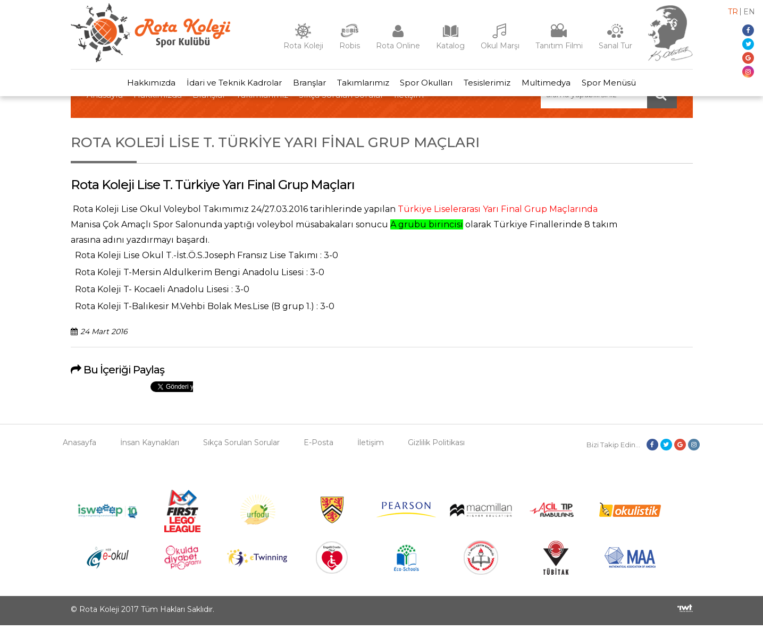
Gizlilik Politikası (436, 447)
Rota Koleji (303, 45)
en (749, 11)
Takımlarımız (361, 85)
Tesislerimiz (492, 85)
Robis (349, 45)
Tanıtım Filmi (559, 45)
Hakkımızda (138, 85)
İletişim (370, 447)
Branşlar (303, 85)
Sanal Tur (615, 45)
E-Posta (318, 447)
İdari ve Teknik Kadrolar (224, 85)
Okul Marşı (500, 45)
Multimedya (555, 85)
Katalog (450, 45)
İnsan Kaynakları (149, 447)
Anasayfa (79, 447)
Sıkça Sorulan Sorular (241, 447)
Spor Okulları (428, 85)
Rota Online (398, 45)
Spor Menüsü (622, 85)
